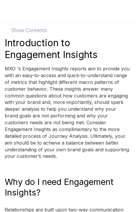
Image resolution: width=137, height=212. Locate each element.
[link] (124, 12)
